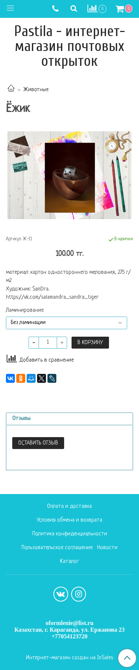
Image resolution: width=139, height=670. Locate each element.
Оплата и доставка (69, 506)
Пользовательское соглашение (57, 548)
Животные (36, 90)
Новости (107, 548)
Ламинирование (25, 311)
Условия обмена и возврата (69, 520)
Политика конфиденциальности (69, 534)
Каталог (69, 561)
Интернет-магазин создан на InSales (69, 658)
